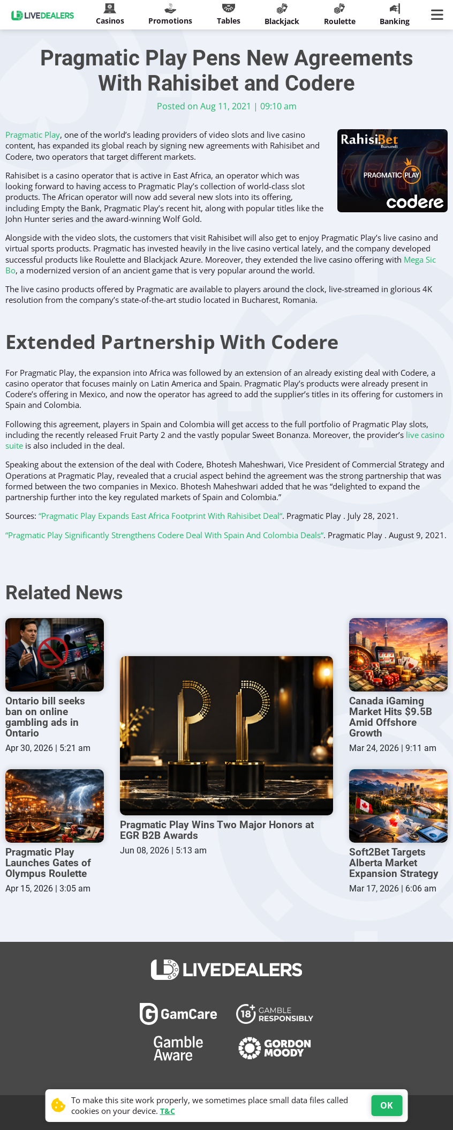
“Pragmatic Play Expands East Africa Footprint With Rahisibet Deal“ (160, 515)
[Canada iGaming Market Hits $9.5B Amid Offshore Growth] (398, 655)
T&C (167, 1111)
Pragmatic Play (32, 134)
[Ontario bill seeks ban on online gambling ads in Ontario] (54, 655)
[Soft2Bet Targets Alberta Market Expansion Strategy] (398, 805)
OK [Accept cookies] (386, 1105)
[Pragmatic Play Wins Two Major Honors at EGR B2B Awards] (226, 735)
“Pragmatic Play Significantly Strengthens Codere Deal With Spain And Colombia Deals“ (164, 535)
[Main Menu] (439, 15)
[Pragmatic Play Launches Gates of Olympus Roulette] (54, 805)
